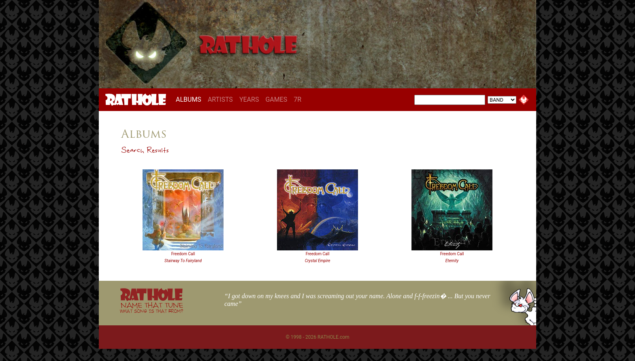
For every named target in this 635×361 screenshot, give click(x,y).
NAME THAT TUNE (151, 307)
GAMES (276, 99)
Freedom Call (183, 254)
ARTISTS (220, 99)
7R (297, 99)
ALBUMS (190, 99)
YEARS (249, 99)
